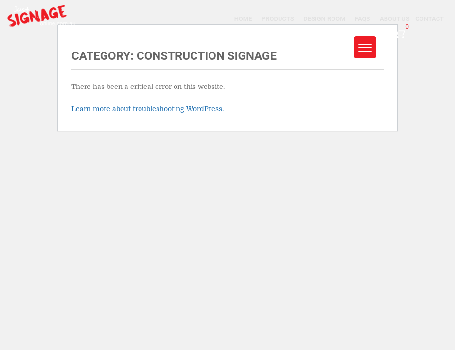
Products (278, 18)
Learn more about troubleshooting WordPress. (147, 109)
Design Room (324, 18)
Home (243, 18)
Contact (429, 18)
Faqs (362, 18)
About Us (395, 18)
